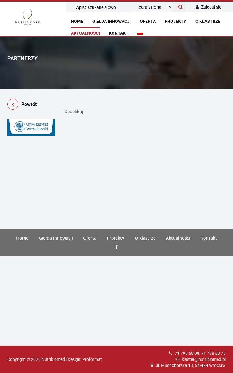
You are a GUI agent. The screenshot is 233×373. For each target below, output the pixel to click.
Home (77, 21)
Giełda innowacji (111, 21)
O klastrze (207, 21)
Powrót (22, 105)
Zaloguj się (208, 7)
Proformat (92, 359)
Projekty (175, 21)
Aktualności (85, 33)
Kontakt (118, 33)
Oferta (148, 21)
